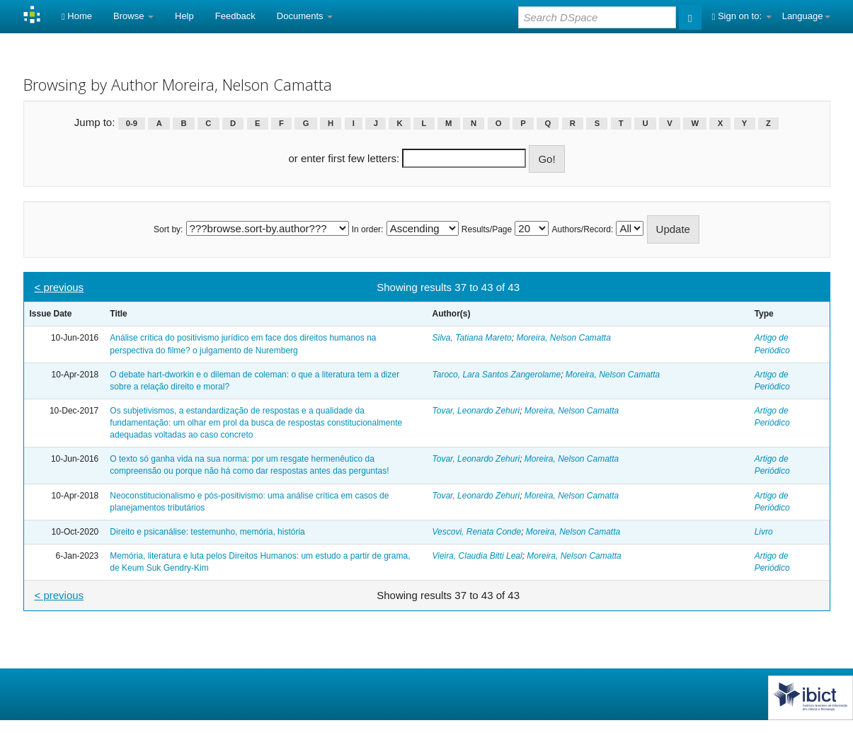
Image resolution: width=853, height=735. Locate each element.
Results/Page (487, 229)
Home (77, 16)
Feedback (235, 16)
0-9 (131, 123)
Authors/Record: (583, 229)
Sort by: (168, 229)
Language (806, 16)
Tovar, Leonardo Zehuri (476, 411)
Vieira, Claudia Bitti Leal (477, 556)
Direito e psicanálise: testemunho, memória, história (207, 532)
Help (184, 16)
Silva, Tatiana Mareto (471, 338)
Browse (133, 16)
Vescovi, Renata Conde (476, 532)
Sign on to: (742, 16)
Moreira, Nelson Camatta (563, 338)
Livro (764, 532)
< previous (59, 287)
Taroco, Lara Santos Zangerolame (496, 375)
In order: (368, 229)
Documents (305, 16)
